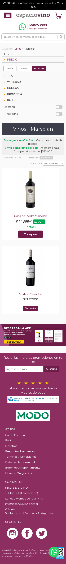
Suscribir (51, 369)
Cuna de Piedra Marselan (30, 216)
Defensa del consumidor (21, 462)
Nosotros (11, 446)
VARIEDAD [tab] (12, 82)
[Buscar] (61, 37)
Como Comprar (15, 435)
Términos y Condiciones (20, 456)
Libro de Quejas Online (20, 473)
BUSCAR (39, 68)
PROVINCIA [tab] (12, 94)
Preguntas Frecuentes (20, 451)
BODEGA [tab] (11, 88)
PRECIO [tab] (10, 59)
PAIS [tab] (8, 100)
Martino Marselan (30, 294)
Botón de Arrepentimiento (23, 467)
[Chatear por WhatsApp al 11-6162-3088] (33, 26)
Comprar (30, 234)
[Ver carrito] (58, 15)
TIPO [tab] (8, 75)
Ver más (30, 308)
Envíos (9, 440)
